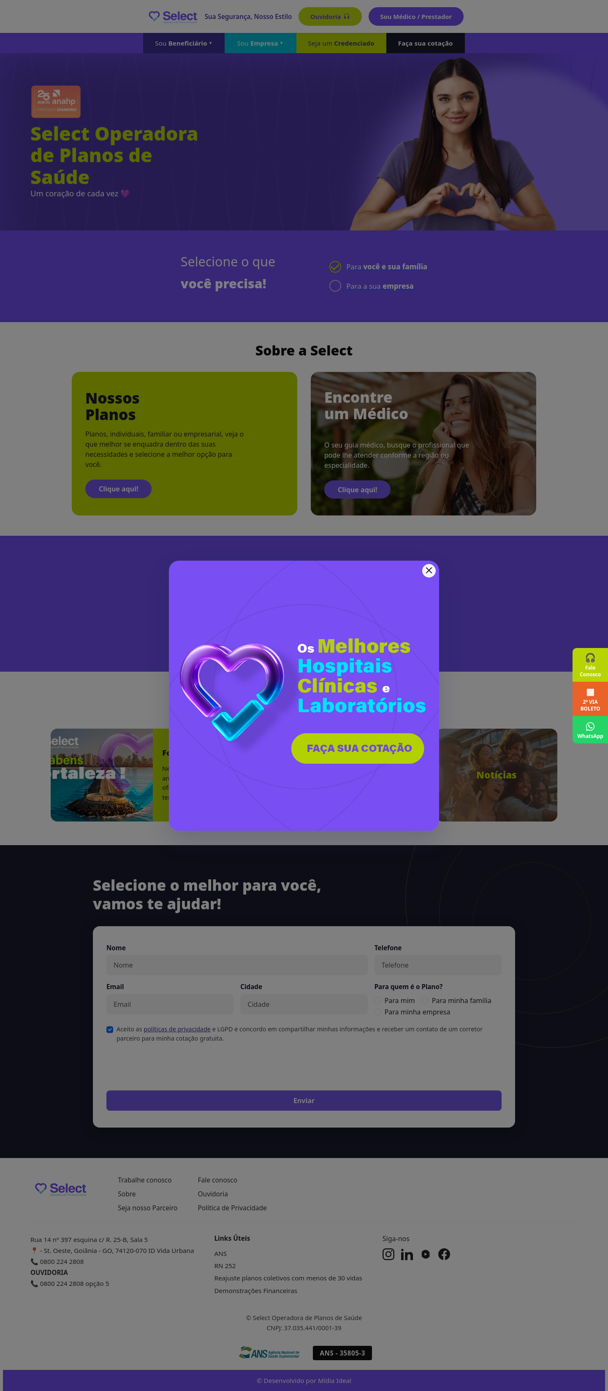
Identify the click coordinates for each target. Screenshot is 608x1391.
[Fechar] (429, 571)
